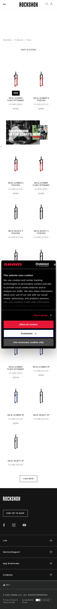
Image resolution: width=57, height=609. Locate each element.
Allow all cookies (28, 324)
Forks (28, 40)
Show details (41, 315)
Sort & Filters (28, 50)
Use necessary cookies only (28, 342)
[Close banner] (55, 265)
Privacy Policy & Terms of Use (10, 601)
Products (19, 40)
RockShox (7, 40)
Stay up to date (15, 513)
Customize (28, 333)
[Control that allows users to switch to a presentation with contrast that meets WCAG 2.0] (44, 600)
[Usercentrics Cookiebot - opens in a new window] (36, 265)
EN (6, 585)
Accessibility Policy (27, 601)
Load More (28, 478)
